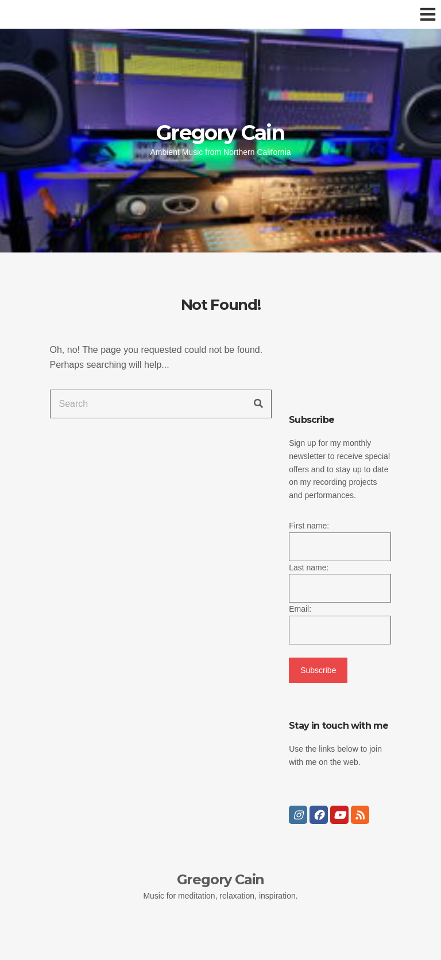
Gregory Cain (220, 132)
